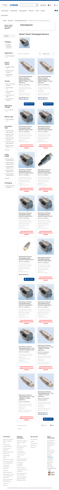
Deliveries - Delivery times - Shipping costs (8, 441)
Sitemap (5, 485)
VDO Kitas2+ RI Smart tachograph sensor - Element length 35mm (25, 214)
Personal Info (34, 439)
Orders (32, 441)
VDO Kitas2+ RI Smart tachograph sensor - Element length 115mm (26, 128)
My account (34, 436)
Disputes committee (8, 459)
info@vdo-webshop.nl (50, 456)
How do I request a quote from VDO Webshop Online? (22, 478)
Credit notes (34, 443)
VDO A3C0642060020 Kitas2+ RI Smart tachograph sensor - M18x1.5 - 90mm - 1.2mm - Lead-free (26, 80)
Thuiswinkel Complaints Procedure (6, 466)
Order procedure (7, 472)
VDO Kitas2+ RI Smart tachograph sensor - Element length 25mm (44, 171)
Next (52, 425)
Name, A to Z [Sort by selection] (48, 54)
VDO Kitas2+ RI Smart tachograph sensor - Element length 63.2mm (45, 214)
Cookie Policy (6, 455)
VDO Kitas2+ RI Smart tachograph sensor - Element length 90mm (45, 259)
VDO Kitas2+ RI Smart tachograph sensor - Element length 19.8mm (45, 128)
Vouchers (33, 447)
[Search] (29, 5)
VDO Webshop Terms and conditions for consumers (8, 476)
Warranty (5, 470)
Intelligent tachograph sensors (9, 46)
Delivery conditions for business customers (22, 447)
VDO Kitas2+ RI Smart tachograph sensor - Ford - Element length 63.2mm (26, 348)
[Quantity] (21, 104)
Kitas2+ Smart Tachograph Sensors (9, 26)
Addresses (33, 445)
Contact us (6, 483)
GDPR (4, 457)
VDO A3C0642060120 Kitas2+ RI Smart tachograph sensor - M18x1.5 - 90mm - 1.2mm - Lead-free (45, 80)
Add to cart (29, 104)
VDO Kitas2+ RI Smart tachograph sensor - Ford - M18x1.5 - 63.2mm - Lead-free (45, 348)
